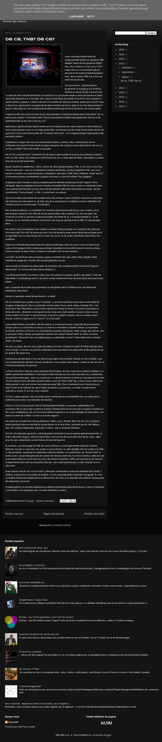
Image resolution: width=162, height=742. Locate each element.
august (125, 77)
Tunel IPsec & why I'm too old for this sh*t (39, 634)
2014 (122, 106)
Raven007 (13, 722)
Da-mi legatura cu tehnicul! (32, 565)
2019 (122, 97)
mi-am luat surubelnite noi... (32, 582)
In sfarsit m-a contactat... (31, 652)
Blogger (107, 735)
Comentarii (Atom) (62, 525)
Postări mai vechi (94, 513)
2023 (122, 59)
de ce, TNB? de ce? (30, 39)
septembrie (128, 72)
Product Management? (30, 686)
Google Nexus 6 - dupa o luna (33, 600)
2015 (122, 101)
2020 (122, 92)
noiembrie (127, 67)
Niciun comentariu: (46, 501)
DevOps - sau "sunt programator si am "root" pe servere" (46, 617)
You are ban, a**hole (29, 669)
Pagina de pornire (53, 513)
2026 (122, 49)
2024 (122, 54)
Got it (90, 16)
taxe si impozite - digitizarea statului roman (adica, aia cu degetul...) (37, 703)
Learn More (76, 16)
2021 (122, 87)
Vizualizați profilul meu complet (20, 727)
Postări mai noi (14, 513)
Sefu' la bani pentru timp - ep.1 (33, 548)
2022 (122, 63)
